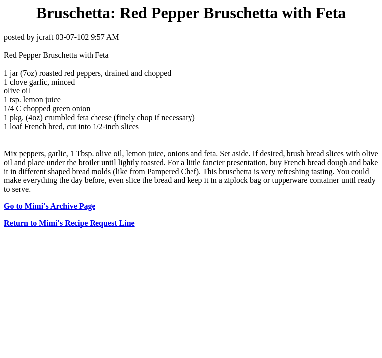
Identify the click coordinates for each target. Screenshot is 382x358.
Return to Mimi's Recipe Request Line (69, 223)
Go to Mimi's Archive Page (50, 206)
